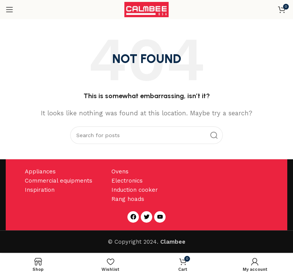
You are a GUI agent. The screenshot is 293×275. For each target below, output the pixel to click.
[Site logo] (146, 9)
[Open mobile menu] (9, 9)
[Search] (146, 135)
